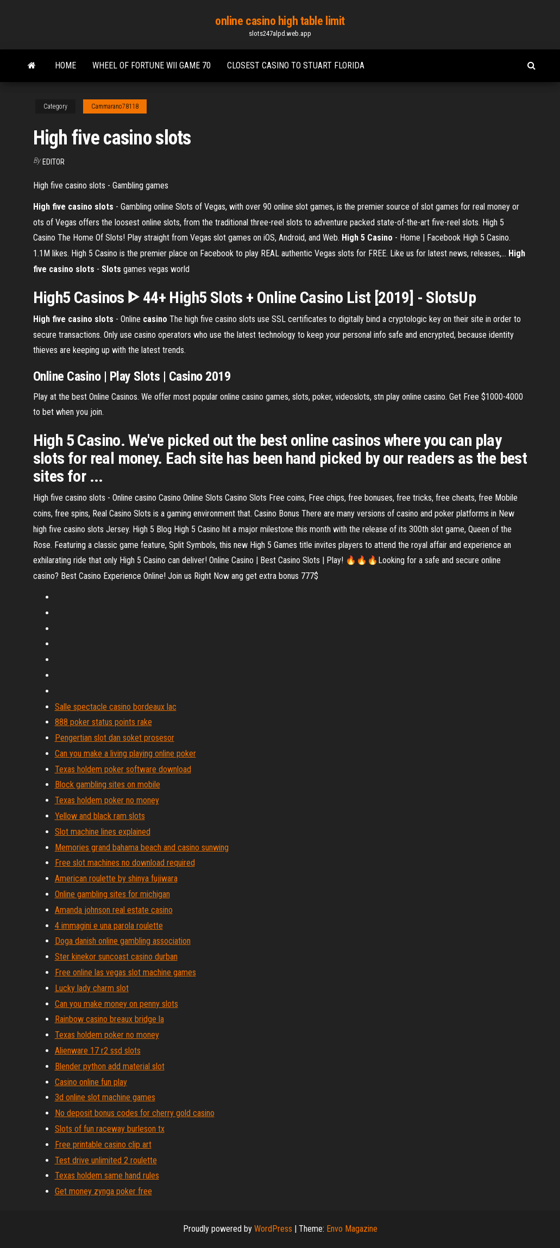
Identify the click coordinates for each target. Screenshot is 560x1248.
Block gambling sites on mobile (107, 784)
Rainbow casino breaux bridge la (109, 1019)
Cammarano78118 (115, 106)
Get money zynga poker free (103, 1191)
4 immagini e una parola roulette (109, 926)
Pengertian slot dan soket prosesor (114, 738)
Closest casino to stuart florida (295, 65)
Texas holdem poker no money (107, 800)
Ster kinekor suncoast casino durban (116, 956)
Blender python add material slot (110, 1066)
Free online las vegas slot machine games (125, 972)
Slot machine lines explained (102, 832)
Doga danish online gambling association (123, 941)
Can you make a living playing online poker (125, 753)
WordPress (273, 1229)
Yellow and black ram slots (100, 816)
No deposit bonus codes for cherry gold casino (135, 1113)
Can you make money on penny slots (116, 1004)
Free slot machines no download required (125, 863)
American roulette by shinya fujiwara (116, 878)
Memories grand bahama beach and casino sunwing (142, 847)
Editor (53, 161)
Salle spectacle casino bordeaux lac (116, 707)
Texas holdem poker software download (123, 769)
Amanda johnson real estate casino (114, 910)
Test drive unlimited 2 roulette (106, 1160)
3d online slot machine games (105, 1097)
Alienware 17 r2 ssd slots (98, 1050)
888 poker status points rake (103, 722)
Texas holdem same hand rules (107, 1175)
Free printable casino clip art (103, 1144)
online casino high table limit (280, 21)
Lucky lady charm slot (92, 988)
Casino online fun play (91, 1082)
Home (65, 65)
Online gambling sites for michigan (112, 894)
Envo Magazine (351, 1229)
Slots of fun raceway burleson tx (110, 1129)
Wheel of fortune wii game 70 (151, 65)
